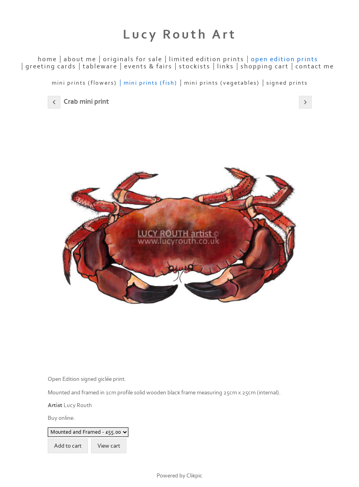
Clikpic (194, 475)
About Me (80, 59)
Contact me (314, 66)
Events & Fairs (148, 66)
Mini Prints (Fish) (150, 83)
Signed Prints (287, 83)
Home (47, 59)
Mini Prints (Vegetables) (222, 83)
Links (225, 66)
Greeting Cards (50, 66)
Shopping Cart (265, 66)
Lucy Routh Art (180, 34)
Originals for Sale (132, 59)
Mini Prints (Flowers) (84, 83)
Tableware (100, 66)
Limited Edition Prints (206, 59)
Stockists (194, 66)
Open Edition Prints (284, 59)
